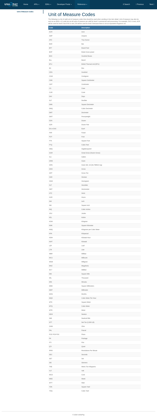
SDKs (48, 4)
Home (25, 4)
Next (152, 4)
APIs (36, 4)
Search (126, 4)
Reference (82, 4)
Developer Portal (64, 4)
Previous (140, 4)
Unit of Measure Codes (25, 12)
